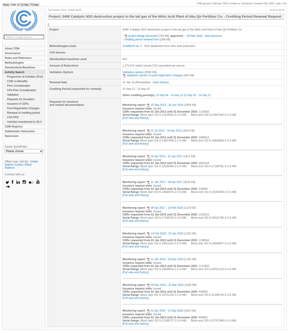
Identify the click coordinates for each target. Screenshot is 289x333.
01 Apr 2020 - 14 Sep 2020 (165, 310)
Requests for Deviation (20, 99)
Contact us (234, 3)
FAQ (225, 3)
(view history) (161, 82)
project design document (141, 35)
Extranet (258, 3)
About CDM (12, 48)
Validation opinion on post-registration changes (152, 75)
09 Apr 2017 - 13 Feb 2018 (165, 207)
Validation (13, 94)
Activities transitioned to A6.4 (24, 121)
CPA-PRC (13, 117)
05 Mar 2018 (194, 35)
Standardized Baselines (20, 67)
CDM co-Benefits (17, 81)
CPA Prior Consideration (21, 90)
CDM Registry (14, 126)
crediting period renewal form (141, 39)
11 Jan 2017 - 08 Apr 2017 (164, 182)
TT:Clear (34, 5)
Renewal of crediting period (23, 112)
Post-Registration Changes (23, 108)
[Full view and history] (135, 118)
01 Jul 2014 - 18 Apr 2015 (164, 130)
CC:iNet (24, 5)
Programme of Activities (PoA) (25, 76)
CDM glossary (204, 3)
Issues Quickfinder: (16, 146)
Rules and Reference (18, 58)
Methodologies (14, 62)
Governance (12, 53)
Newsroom (12, 136)
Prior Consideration (18, 85)
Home (6, 5)
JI (18, 5)
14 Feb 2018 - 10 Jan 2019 (165, 233)
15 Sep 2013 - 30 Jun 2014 (165, 104)
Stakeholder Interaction (20, 131)
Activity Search (14, 72)
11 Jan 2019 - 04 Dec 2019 (165, 259)
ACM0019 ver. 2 (132, 46)
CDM (13, 5)
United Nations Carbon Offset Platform (21, 164)
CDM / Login (273, 3)
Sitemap (217, 3)
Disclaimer (247, 3)
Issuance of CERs (18, 103)
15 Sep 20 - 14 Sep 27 (197, 95)
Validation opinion (133, 72)
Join (285, 3)
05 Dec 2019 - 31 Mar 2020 (165, 285)
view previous (213, 35)
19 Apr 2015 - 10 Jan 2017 (164, 156)
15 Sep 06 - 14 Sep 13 (169, 95)
